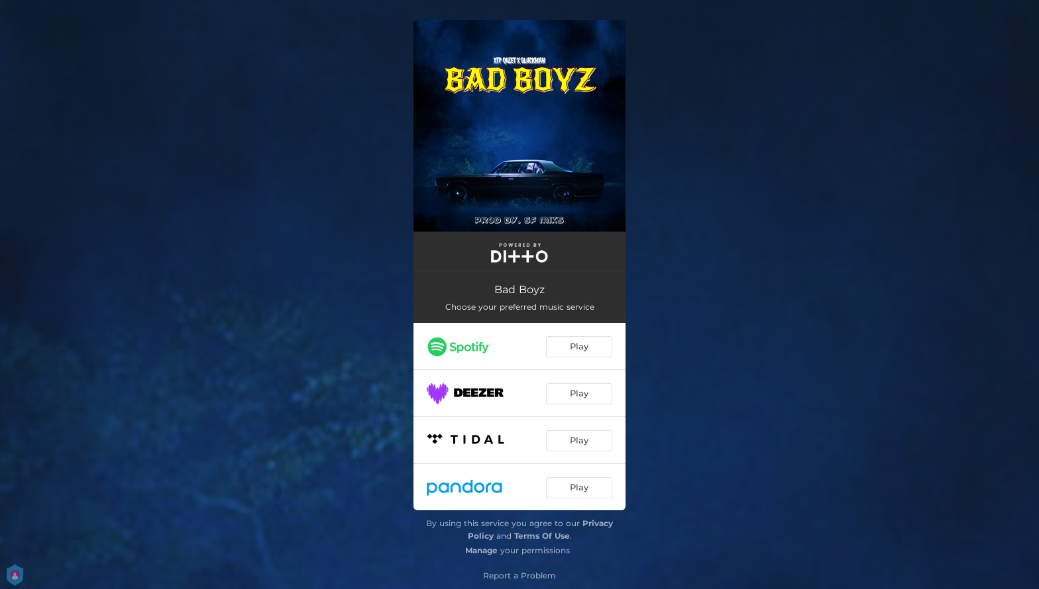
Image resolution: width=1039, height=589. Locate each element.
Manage (481, 550)
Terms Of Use (542, 536)
